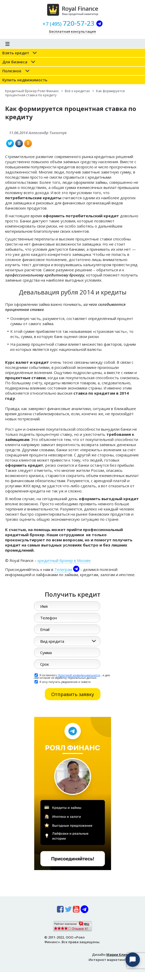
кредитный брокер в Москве (64, 560)
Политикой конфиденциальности (79, 675)
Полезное (11, 70)
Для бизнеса (14, 61)
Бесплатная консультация (72, 31)
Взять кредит (15, 52)
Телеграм (63, 569)
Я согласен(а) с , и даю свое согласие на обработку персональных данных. (72, 676)
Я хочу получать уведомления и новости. (63, 681)
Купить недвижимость (24, 79)
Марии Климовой (121, 954)
